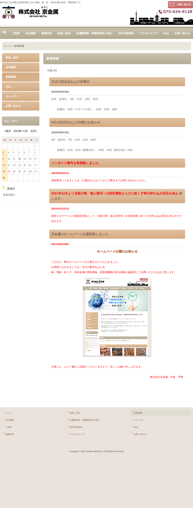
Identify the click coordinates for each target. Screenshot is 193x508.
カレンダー (12, 96)
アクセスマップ (76, 434)
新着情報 (11, 76)
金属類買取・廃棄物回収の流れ (84, 420)
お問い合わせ (184, 4)
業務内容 (9, 434)
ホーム (8, 413)
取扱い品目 (12, 57)
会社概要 (11, 67)
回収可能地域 (75, 427)
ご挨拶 (8, 427)
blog (8, 86)
